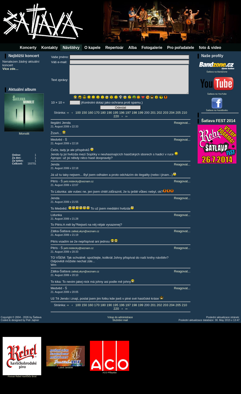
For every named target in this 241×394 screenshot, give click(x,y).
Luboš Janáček (65, 367)
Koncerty (28, 48)
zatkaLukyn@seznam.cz (85, 231)
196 (121, 112)
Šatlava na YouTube (217, 85)
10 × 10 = (58, 102)
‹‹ (68, 112)
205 (178, 112)
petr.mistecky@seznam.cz (79, 181)
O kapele (92, 48)
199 (140, 112)
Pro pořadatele (180, 48)
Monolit (24, 114)
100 (78, 112)
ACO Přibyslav (110, 372)
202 (159, 112)
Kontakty (49, 48)
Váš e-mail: (59, 62)
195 (115, 112)
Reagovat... (182, 123)
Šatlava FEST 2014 (218, 121)
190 (109, 112)
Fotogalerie (151, 48)
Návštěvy (71, 48)
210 (184, 112)
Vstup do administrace (120, 317)
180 (103, 112)
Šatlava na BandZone (217, 66)
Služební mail (120, 320)
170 (97, 112)
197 (128, 112)
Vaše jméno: (60, 57)
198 (134, 112)
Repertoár (114, 48)
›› (126, 116)
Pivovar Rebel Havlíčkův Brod (22, 376)
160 (90, 112)
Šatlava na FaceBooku (217, 110)
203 (165, 112)
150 (84, 112)
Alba (132, 48)
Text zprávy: (59, 80)
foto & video (210, 48)
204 (171, 112)
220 (116, 116)
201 (153, 112)
